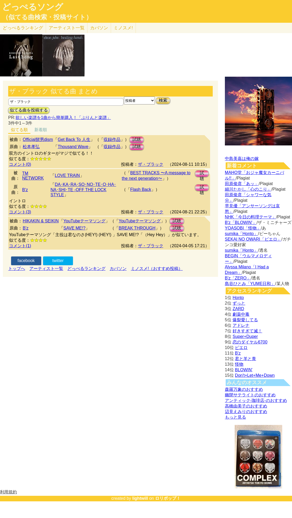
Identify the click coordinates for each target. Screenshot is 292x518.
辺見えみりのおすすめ (246, 411)
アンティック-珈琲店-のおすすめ (256, 400)
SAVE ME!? (74, 228)
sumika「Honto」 (241, 233)
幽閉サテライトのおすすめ (250, 395)
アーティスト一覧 (46, 268)
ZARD (238, 308)
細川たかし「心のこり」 (248, 189)
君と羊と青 (245, 358)
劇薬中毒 (241, 314)
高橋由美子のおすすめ (246, 406)
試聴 (136, 139)
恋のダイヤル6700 (250, 342)
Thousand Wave (73, 146)
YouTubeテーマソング (84, 221)
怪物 (239, 364)
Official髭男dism (38, 139)
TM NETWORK (33, 175)
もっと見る (235, 417)
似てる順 (19, 129)
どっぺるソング (32, 7)
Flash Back (140, 189)
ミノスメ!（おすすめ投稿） (157, 268)
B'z (25, 189)
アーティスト (67, 27)
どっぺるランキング (86, 268)
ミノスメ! (123, 27)
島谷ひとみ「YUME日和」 (250, 283)
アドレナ (241, 325)
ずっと (239, 303)
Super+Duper (245, 336)
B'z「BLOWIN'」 (241, 222)
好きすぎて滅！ (247, 331)
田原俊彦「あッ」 (242, 183)
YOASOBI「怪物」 (243, 228)
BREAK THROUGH (137, 228)
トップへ (16, 268)
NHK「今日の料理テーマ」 (250, 217)
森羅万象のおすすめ (244, 389)
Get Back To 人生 (74, 139)
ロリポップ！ (167, 498)
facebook (26, 260)
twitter (58, 260)
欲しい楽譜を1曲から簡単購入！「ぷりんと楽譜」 (63, 117)
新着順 (40, 129)
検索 (163, 100)
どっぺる (23, 27)
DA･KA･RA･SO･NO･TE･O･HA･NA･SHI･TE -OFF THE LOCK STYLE (83, 189)
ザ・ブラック (150, 164)
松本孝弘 (31, 146)
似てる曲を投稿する (29, 110)
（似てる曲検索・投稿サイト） (47, 17)
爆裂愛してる (245, 320)
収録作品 (112, 139)
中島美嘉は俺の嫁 (242, 158)
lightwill (140, 498)
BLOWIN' (243, 370)
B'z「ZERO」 (238, 278)
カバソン (99, 27)
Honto (238, 297)
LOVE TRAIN (67, 175)
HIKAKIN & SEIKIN (41, 221)
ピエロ (241, 347)
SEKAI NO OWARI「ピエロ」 (253, 239)
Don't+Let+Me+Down (255, 375)
